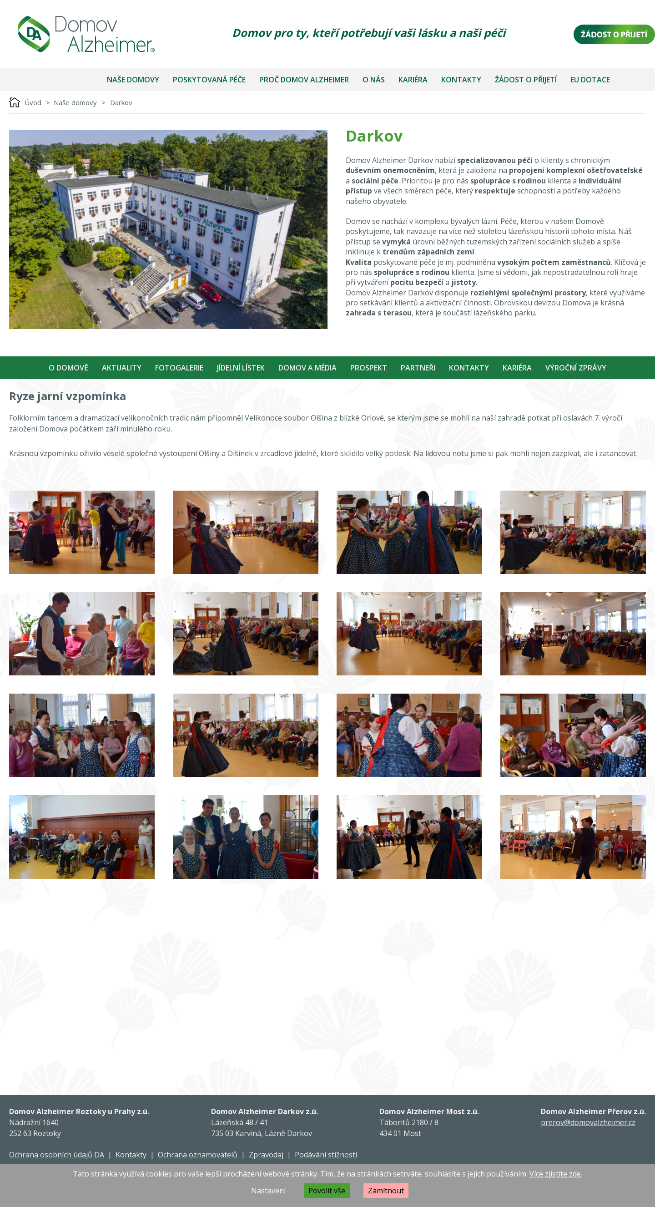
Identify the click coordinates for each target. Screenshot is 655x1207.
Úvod (33, 102)
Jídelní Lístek (241, 368)
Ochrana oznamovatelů (197, 1155)
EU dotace (590, 80)
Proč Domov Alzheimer (304, 80)
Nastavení (268, 1191)
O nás (374, 80)
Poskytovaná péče (209, 80)
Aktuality (121, 368)
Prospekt (368, 368)
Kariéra (413, 80)
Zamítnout (386, 1191)
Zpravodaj (266, 1155)
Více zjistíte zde (555, 1174)
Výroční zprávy (575, 368)
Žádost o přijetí (526, 80)
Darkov (121, 102)
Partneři (418, 368)
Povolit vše (326, 1191)
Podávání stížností (326, 1155)
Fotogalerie (179, 368)
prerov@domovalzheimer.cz (588, 1122)
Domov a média (307, 368)
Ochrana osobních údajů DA (56, 1155)
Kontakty (461, 80)
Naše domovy (133, 80)
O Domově (68, 368)
